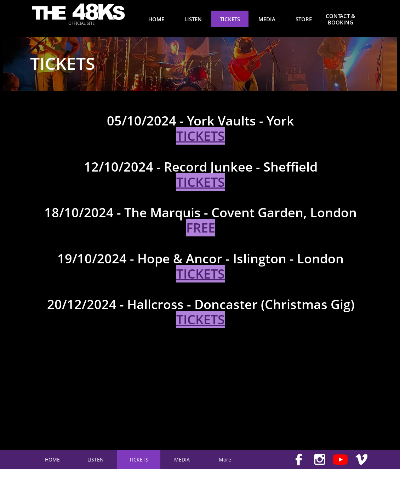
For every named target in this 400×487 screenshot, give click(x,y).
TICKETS (200, 182)
